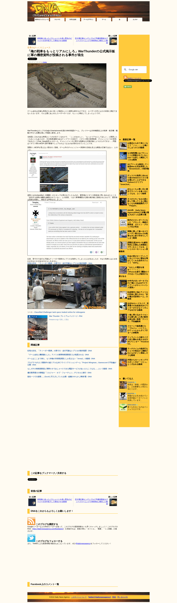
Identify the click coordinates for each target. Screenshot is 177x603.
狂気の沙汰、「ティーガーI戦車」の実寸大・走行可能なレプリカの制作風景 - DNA (59, 351)
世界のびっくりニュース (38, 47)
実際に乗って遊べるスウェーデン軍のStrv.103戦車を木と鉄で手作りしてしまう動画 (138, 234)
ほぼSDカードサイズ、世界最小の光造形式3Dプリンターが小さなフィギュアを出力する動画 (138, 306)
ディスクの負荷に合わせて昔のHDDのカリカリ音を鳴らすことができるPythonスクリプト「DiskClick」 (133, 179)
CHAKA (131, 382)
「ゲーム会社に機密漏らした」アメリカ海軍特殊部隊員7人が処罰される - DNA (58, 355)
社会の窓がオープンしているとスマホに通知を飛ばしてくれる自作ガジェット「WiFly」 (138, 259)
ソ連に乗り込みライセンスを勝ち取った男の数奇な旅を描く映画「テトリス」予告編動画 (138, 318)
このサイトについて (79, 597)
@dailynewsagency (83, 543)
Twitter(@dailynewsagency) (99, 597)
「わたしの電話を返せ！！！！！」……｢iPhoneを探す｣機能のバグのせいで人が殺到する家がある (134, 271)
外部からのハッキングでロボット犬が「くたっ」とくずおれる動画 (138, 362)
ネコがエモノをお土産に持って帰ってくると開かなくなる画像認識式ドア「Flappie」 (138, 202)
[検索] (134, 69)
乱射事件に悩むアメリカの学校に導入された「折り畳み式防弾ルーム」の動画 (138, 295)
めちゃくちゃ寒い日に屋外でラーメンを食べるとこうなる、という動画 (138, 191)
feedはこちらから (134, 78)
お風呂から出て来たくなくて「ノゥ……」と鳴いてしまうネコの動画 (138, 145)
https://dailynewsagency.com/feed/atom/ (48, 529)
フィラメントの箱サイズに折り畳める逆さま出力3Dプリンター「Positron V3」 (138, 340)
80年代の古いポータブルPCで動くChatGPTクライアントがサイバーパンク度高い (138, 284)
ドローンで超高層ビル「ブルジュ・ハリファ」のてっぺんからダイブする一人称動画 (138, 329)
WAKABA (132, 405)
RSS (114, 597)
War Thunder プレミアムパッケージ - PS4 (65, 316)
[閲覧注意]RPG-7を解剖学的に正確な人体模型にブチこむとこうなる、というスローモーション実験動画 (133, 246)
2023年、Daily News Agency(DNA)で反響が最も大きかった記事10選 (138, 212)
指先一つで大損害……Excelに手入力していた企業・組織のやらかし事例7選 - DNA (59, 377)
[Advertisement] (88, 28)
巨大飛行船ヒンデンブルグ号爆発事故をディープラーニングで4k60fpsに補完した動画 (91, 40)
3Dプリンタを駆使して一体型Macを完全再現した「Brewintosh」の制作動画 (138, 167)
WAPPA (131, 393)
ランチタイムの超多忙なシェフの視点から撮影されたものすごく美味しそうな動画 (138, 351)
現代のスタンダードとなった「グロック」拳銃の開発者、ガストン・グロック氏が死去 (138, 223)
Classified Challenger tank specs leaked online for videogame (59, 312)
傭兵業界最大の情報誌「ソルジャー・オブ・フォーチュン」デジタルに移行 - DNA (59, 373)
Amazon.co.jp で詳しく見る (59, 319)
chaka (45, 62)
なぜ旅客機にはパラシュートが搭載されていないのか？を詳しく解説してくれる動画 (138, 156)
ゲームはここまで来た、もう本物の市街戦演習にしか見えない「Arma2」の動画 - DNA (61, 359)
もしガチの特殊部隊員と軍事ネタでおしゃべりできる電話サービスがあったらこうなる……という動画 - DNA (69, 369)
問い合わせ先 (122, 597)
